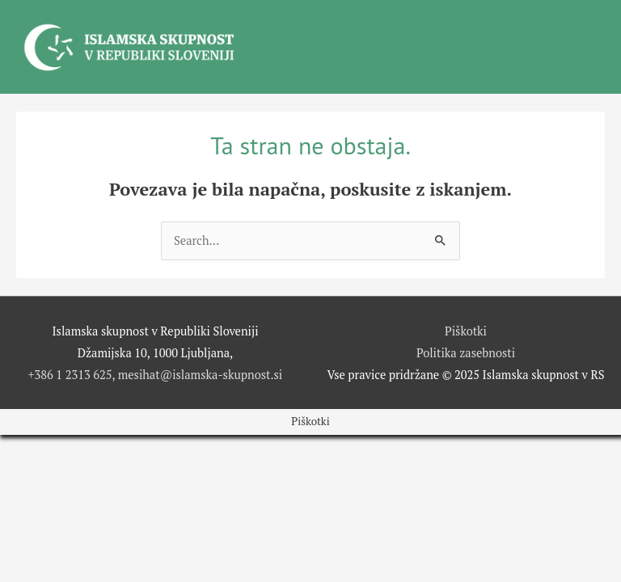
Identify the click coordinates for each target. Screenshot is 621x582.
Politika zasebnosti (465, 353)
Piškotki (466, 331)
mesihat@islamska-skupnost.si (200, 374)
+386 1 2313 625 (70, 374)
